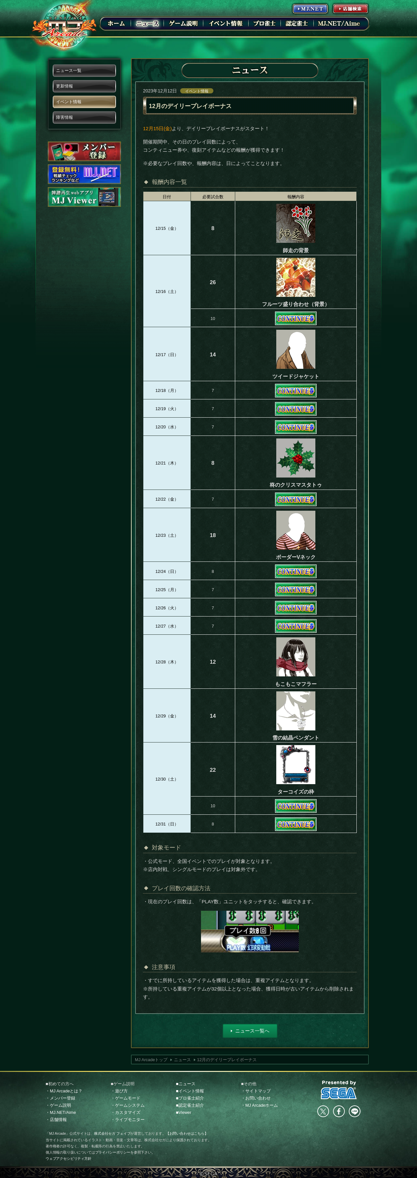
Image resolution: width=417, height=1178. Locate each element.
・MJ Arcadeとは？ (64, 1090)
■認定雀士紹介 (190, 1105)
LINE (354, 1111)
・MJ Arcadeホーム (259, 1105)
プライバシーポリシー (112, 1152)
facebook (339, 1111)
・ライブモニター (128, 1119)
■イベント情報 (190, 1090)
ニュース (182, 1059)
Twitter (323, 1111)
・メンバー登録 (60, 1098)
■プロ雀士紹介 (190, 1098)
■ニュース (185, 1083)
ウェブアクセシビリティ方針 (69, 1158)
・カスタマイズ (125, 1112)
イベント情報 (196, 91)
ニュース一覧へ (252, 1030)
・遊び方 (119, 1090)
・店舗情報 (56, 1119)
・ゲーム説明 (58, 1105)
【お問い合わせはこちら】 (187, 1133)
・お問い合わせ (256, 1098)
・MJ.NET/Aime (61, 1112)
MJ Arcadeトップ (151, 1059)
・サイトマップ (256, 1090)
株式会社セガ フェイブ (112, 1133)
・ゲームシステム (128, 1105)
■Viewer (183, 1112)
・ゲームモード (125, 1098)
